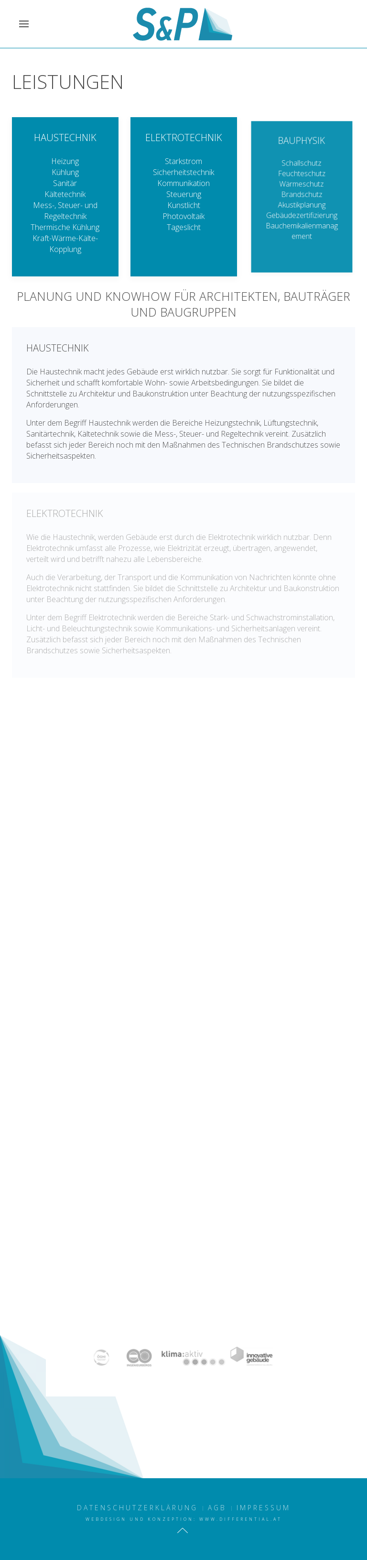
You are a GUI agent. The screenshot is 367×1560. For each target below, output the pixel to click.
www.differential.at (240, 1519)
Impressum (264, 1507)
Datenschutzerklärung (137, 1507)
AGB (217, 1507)
